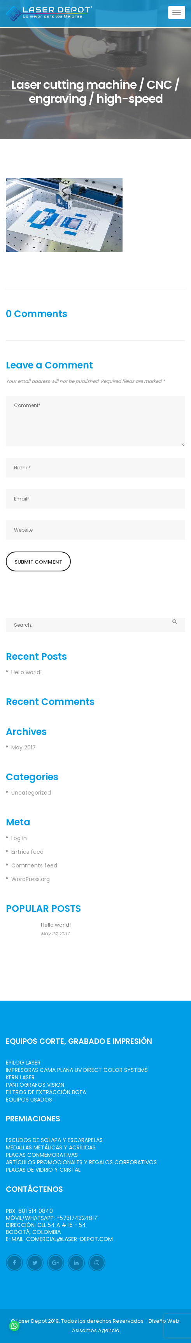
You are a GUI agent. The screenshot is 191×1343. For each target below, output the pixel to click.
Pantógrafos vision (35, 1085)
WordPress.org (30, 879)
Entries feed (27, 852)
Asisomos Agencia (95, 1330)
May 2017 (23, 747)
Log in (19, 838)
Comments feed (34, 865)
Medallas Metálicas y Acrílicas (51, 1147)
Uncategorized (31, 793)
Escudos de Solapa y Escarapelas (54, 1140)
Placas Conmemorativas (42, 1155)
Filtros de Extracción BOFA (46, 1092)
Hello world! (26, 672)
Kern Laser (20, 1077)
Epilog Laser (23, 1062)
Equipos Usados (29, 1099)
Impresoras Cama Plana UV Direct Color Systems (77, 1070)
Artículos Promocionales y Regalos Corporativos (81, 1162)
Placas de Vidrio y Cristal (43, 1170)
